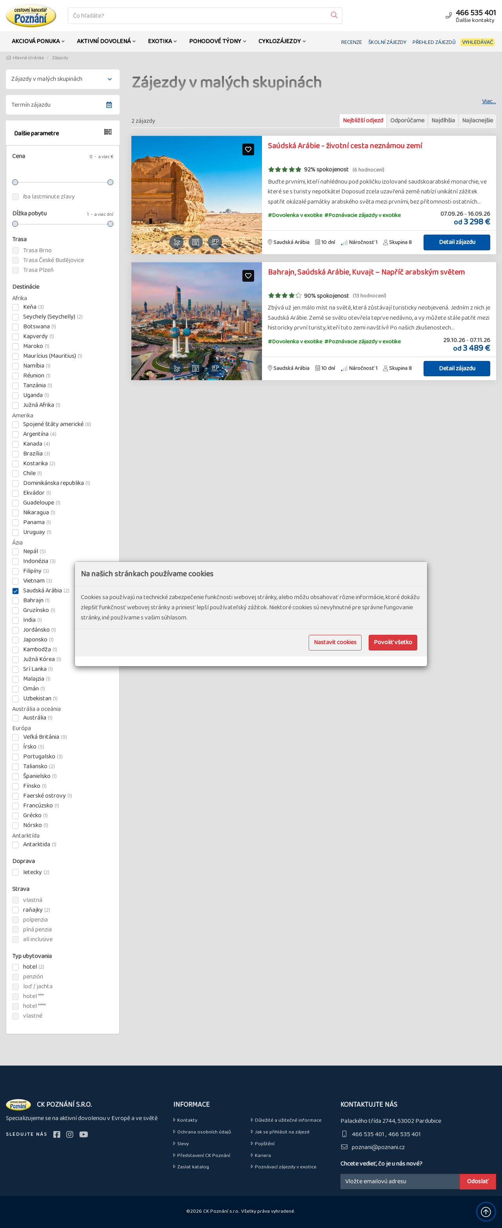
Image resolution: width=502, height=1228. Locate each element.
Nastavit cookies (335, 642)
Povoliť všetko (393, 642)
